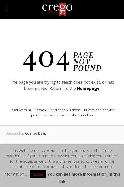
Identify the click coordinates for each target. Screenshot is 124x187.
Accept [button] (38, 174)
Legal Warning (20, 110)
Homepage (88, 88)
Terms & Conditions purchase (58, 110)
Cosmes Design (37, 133)
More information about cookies (68, 115)
